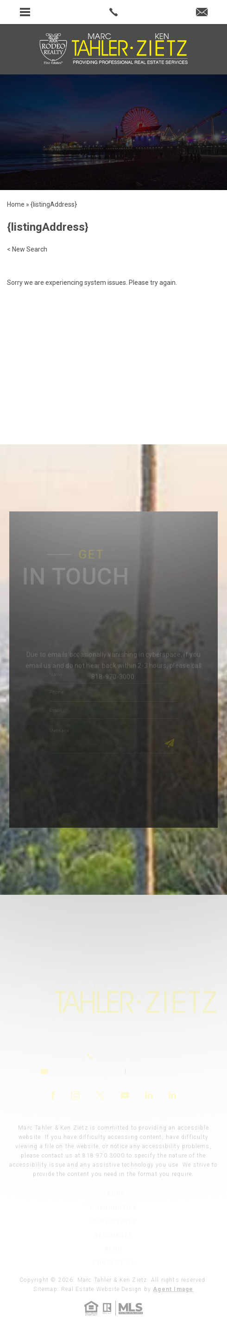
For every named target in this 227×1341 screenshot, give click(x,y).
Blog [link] (113, 1248)
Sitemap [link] (45, 1289)
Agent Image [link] (173, 1289)
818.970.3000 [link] (103, 1155)
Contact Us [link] (113, 1262)
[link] (113, 12)
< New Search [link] (27, 249)
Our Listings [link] (113, 1221)
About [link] (113, 1193)
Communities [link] (113, 1207)
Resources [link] (113, 1235)
